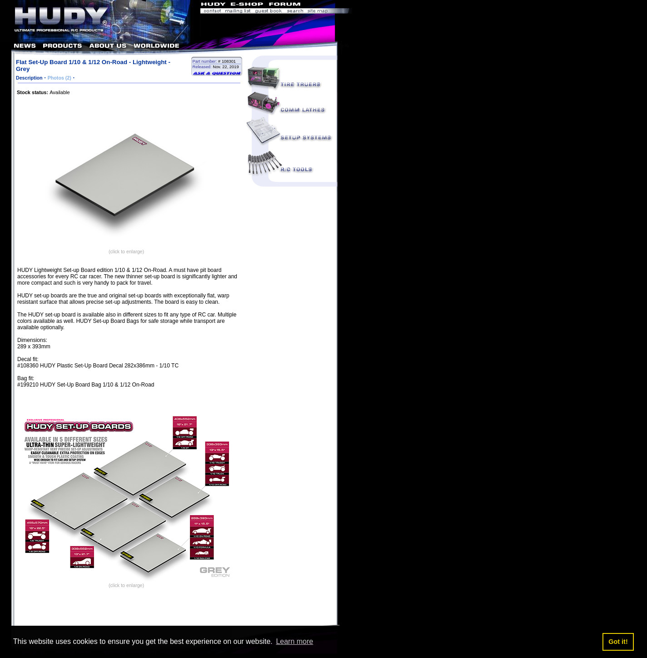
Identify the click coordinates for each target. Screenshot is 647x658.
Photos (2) (59, 77)
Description (29, 77)
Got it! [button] (617, 641)
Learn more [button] (294, 641)
